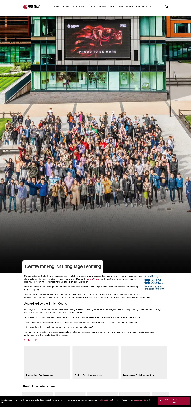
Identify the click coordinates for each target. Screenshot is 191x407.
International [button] (77, 7)
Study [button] (66, 7)
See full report (30, 340)
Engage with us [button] (125, 7)
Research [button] (91, 7)
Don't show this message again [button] (175, 401)
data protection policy (143, 400)
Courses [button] (57, 7)
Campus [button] (112, 7)
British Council (93, 279)
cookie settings (104, 400)
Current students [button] (143, 7)
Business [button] (102, 7)
